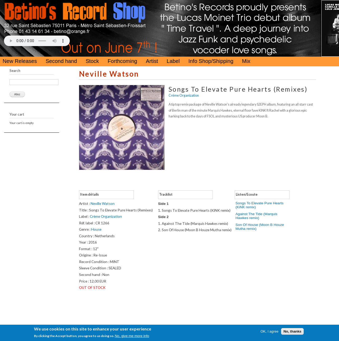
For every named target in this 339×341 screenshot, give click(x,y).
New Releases (20, 61)
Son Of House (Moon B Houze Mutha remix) (259, 227)
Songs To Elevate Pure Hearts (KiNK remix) (259, 205)
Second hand (61, 61)
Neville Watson (109, 74)
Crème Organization (184, 95)
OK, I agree (269, 331)
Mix (246, 61)
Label (173, 61)
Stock (92, 61)
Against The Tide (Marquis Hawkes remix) (256, 216)
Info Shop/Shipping (210, 61)
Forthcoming (122, 61)
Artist (152, 61)
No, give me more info (132, 336)
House (96, 229)
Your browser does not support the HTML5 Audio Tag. (37, 41)
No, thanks (292, 331)
